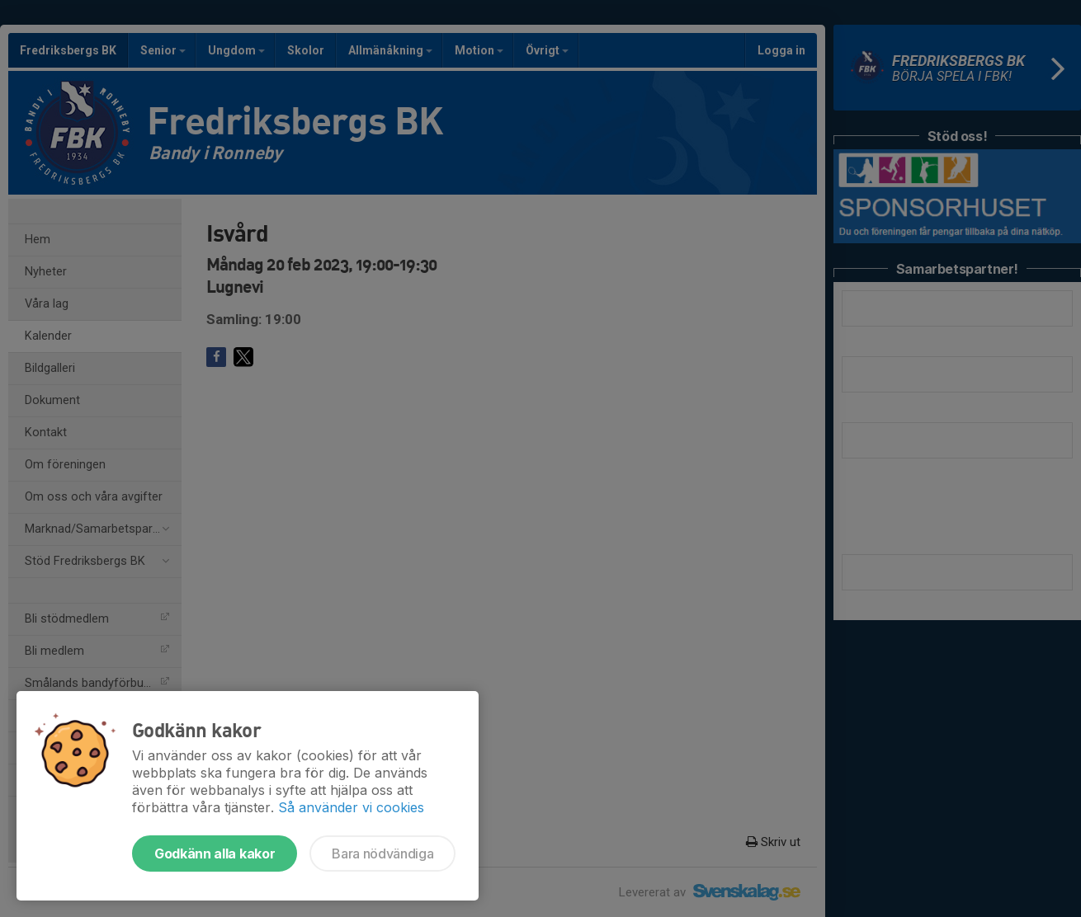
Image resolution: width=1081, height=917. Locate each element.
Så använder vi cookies (351, 807)
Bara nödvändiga (382, 853)
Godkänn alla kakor (214, 853)
